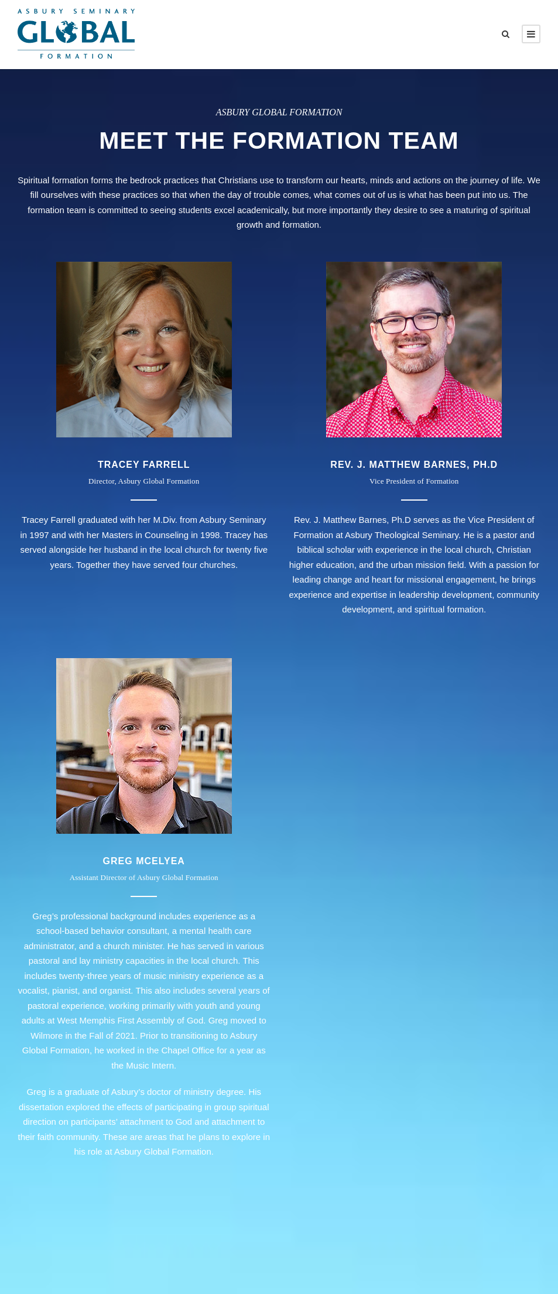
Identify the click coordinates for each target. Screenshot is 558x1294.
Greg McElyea (144, 861)
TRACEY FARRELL (144, 465)
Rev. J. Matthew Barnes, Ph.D (414, 465)
